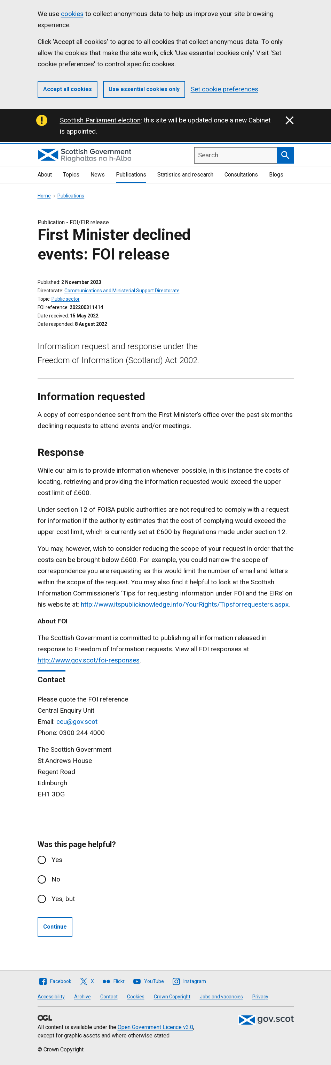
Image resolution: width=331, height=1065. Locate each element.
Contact (109, 996)
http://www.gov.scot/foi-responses (89, 660)
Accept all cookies (67, 89)
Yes (57, 860)
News (97, 174)
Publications (131, 174)
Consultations (241, 174)
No (56, 879)
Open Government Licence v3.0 (155, 1027)
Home (44, 195)
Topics (71, 174)
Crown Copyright (172, 996)
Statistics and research (185, 174)
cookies (72, 14)
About (45, 174)
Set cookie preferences (224, 89)
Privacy (260, 996)
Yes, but (63, 899)
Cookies (135, 996)
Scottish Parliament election (100, 120)
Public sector (66, 299)
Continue (55, 926)
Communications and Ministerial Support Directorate (122, 290)
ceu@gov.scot (76, 722)
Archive (82, 996)
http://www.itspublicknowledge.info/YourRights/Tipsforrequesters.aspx (185, 604)
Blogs (276, 174)
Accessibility (51, 996)
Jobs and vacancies (221, 996)
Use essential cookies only (144, 89)
